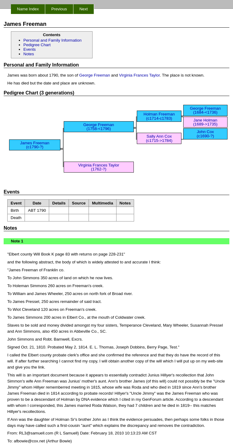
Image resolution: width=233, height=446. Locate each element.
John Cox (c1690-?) (205, 133)
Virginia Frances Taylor (139, 75)
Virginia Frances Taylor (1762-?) (98, 167)
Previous (59, 9)
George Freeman (94, 75)
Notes (28, 54)
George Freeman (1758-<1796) (98, 126)
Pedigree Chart (37, 45)
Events (29, 49)
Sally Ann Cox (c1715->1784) (159, 138)
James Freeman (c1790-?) (34, 145)
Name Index (28, 9)
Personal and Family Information (52, 40)
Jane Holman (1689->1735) (205, 122)
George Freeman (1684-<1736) (205, 110)
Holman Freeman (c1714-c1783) (159, 116)
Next (83, 9)
